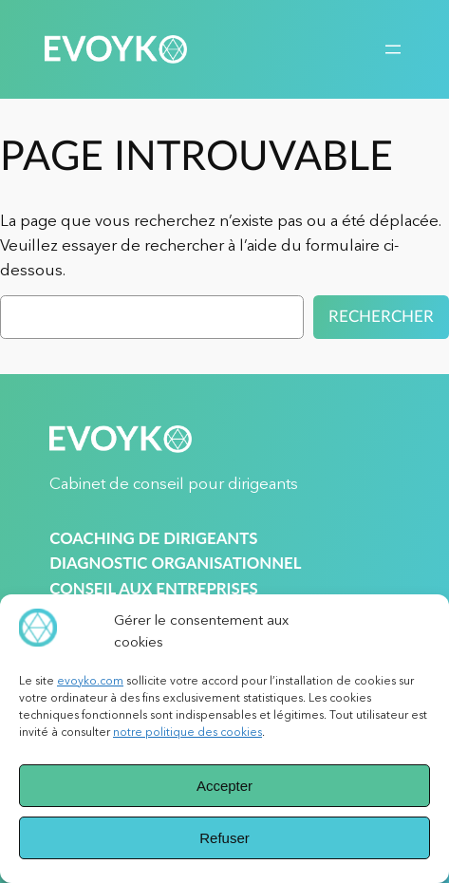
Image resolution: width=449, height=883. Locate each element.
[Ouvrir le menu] (393, 49)
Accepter (224, 786)
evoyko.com (90, 680)
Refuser (224, 838)
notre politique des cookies (187, 731)
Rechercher (381, 317)
